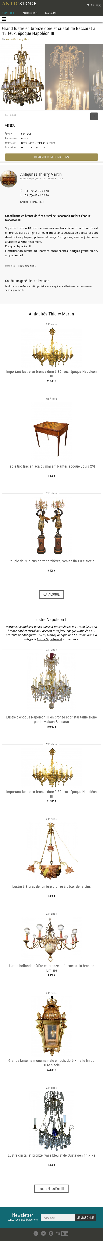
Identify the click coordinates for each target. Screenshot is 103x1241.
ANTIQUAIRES (30, 13)
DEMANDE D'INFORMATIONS (51, 157)
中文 (98, 5)
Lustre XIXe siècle (27, 265)
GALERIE (24, 202)
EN (92, 5)
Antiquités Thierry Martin (41, 174)
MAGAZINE (51, 13)
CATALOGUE (8, 13)
